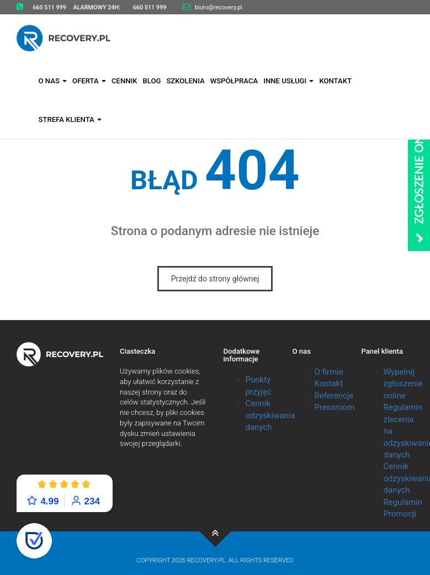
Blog (151, 81)
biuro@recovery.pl (218, 7)
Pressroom (335, 407)
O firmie (329, 372)
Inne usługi (288, 81)
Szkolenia (185, 81)
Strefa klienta (70, 119)
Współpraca (234, 81)
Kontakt (335, 81)
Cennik (124, 81)
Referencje (334, 396)
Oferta (89, 81)
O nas (53, 81)
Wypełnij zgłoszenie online (403, 384)
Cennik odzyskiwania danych (270, 415)
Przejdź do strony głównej (215, 278)
